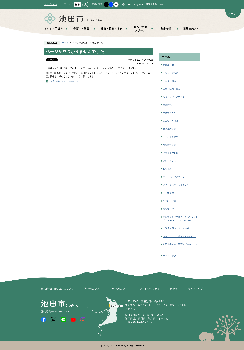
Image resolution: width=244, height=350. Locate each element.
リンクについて (120, 288)
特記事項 (167, 169)
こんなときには (170, 121)
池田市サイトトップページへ (64, 81)
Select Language (134, 4)
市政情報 (165, 28)
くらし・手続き (53, 28)
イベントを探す (170, 137)
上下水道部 (168, 193)
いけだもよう (169, 161)
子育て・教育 (81, 28)
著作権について (92, 288)
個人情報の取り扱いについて (57, 288)
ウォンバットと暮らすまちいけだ (179, 236)
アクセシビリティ (150, 288)
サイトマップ (169, 255)
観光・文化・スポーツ (174, 97)
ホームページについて (174, 177)
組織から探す (169, 65)
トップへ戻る (50, 4)
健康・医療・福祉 (111, 28)
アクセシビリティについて (176, 185)
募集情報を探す (170, 145)
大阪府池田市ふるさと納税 (176, 228)
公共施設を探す (170, 129)
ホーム (65, 42)
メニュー (233, 10)
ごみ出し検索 (169, 201)
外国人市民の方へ (154, 4)
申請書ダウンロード (173, 153)
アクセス (130, 308)
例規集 (174, 288)
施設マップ (168, 209)
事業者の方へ (191, 28)
